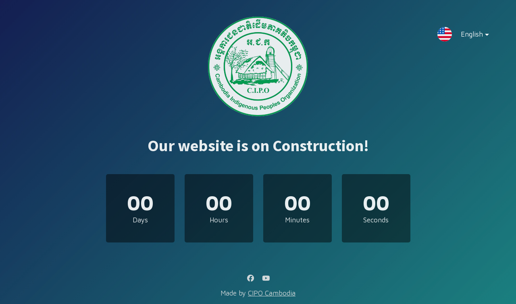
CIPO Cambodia (271, 293)
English (468, 35)
